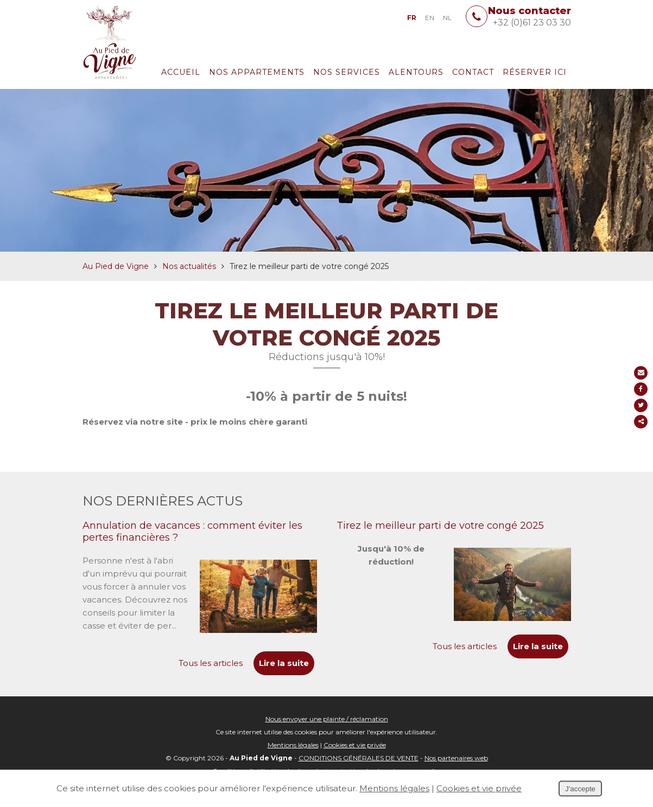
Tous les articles (465, 646)
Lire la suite (538, 646)
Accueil (180, 72)
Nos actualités (189, 266)
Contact (473, 72)
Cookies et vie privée (355, 745)
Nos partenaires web (456, 758)
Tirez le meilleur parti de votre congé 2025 (440, 525)
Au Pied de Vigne (116, 266)
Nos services (346, 72)
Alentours (416, 72)
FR (411, 18)
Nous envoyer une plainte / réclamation (326, 719)
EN (429, 18)
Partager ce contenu (641, 421)
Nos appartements (257, 72)
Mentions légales (293, 745)
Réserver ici (535, 72)
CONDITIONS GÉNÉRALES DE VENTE (359, 758)
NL (447, 18)
